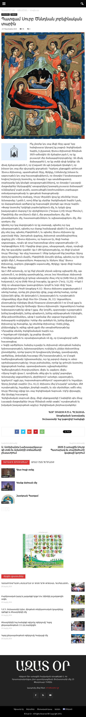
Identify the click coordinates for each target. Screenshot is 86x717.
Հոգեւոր (13, 14)
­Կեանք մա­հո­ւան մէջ (26, 483)
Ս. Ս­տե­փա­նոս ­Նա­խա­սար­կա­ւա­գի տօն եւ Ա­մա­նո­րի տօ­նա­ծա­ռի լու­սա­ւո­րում (22, 450)
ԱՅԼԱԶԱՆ (5, 14)
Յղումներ (30, 709)
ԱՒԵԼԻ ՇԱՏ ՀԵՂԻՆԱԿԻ (42, 462)
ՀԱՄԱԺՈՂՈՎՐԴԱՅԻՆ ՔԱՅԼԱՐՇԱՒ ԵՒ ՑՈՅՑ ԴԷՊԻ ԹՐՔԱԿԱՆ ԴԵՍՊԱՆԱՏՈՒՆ (35, 583)
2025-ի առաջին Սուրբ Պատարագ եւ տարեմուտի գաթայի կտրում (67, 450)
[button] (82, 3)
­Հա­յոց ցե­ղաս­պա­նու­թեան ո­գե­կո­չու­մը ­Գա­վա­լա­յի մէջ (24, 636)
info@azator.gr (52, 687)
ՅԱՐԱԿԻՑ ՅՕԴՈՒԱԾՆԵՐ (15, 462)
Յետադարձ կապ (44, 709)
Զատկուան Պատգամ (27, 496)
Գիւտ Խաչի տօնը (25, 470)
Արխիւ (57, 709)
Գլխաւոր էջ (19, 709)
